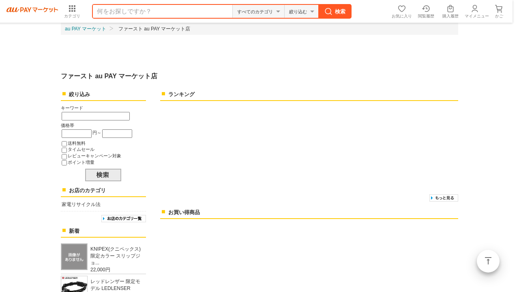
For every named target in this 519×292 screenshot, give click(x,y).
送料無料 (77, 143)
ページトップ (488, 261)
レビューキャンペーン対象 (94, 155)
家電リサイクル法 (81, 204)
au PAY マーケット (85, 29)
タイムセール (81, 149)
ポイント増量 (81, 162)
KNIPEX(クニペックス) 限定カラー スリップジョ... (115, 256)
